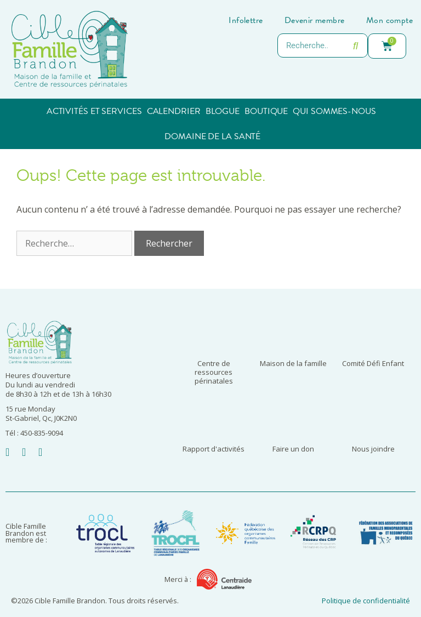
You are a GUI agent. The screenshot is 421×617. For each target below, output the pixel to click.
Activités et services (94, 111)
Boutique (266, 111)
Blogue (223, 111)
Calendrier (174, 111)
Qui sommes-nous (334, 111)
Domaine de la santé (212, 136)
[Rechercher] (355, 45)
